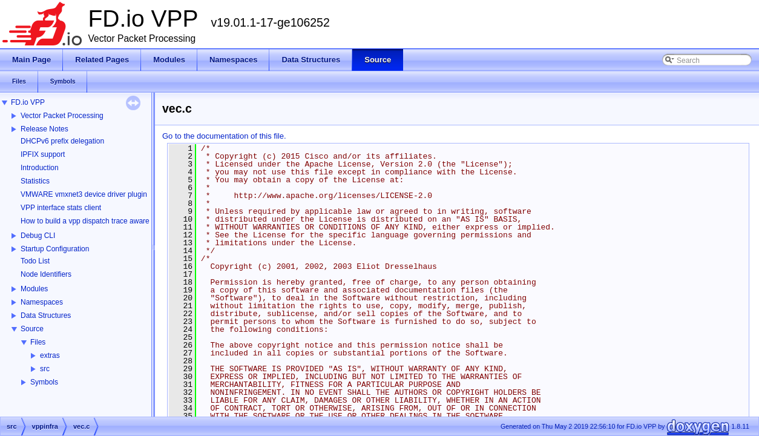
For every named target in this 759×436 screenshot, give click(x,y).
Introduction (40, 168)
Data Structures (46, 315)
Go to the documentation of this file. (224, 135)
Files (37, 342)
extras (50, 355)
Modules (34, 289)
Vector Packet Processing (62, 115)
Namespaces (42, 302)
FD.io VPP (28, 102)
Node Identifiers (46, 274)
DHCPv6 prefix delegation (62, 141)
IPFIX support (43, 154)
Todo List (35, 261)
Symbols (44, 382)
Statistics (35, 181)
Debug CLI (38, 235)
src (45, 369)
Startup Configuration (55, 249)
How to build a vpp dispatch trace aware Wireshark (102, 221)
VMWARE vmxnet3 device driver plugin (84, 194)
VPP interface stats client (61, 207)
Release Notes (44, 129)
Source (32, 329)
